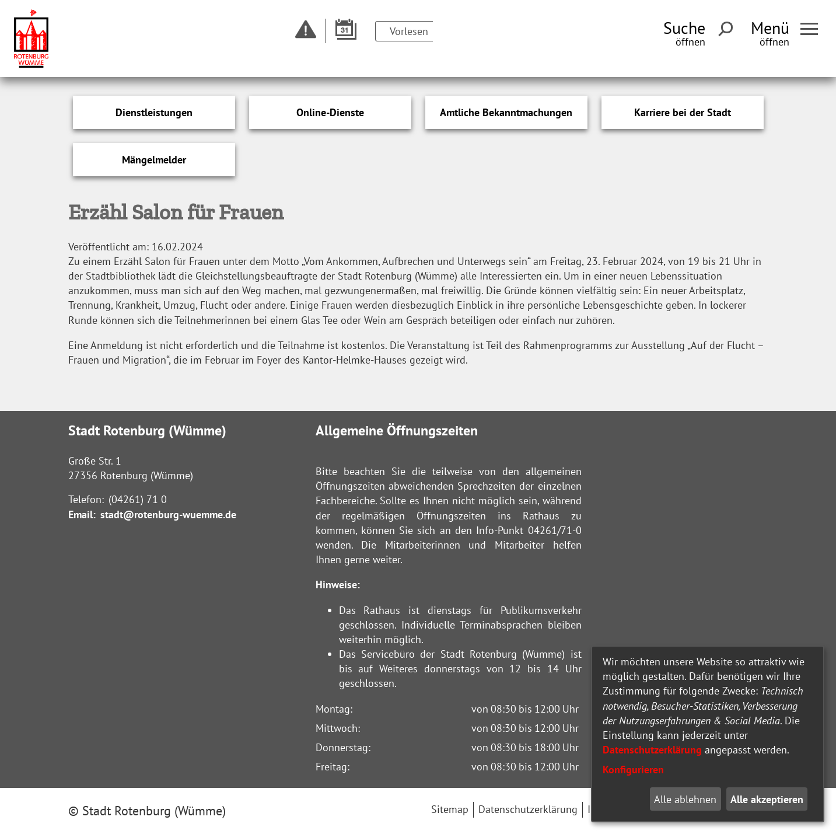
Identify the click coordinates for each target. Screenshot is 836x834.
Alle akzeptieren (766, 799)
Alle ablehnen (685, 799)
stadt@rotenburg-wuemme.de (168, 514)
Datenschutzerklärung (652, 749)
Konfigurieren (633, 769)
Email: (82, 514)
